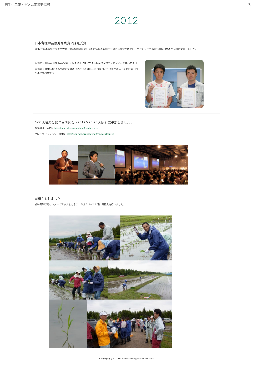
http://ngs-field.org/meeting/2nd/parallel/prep (90, 134)
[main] (126, 20)
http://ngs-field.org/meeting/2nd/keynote (76, 128)
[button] (249, 4)
